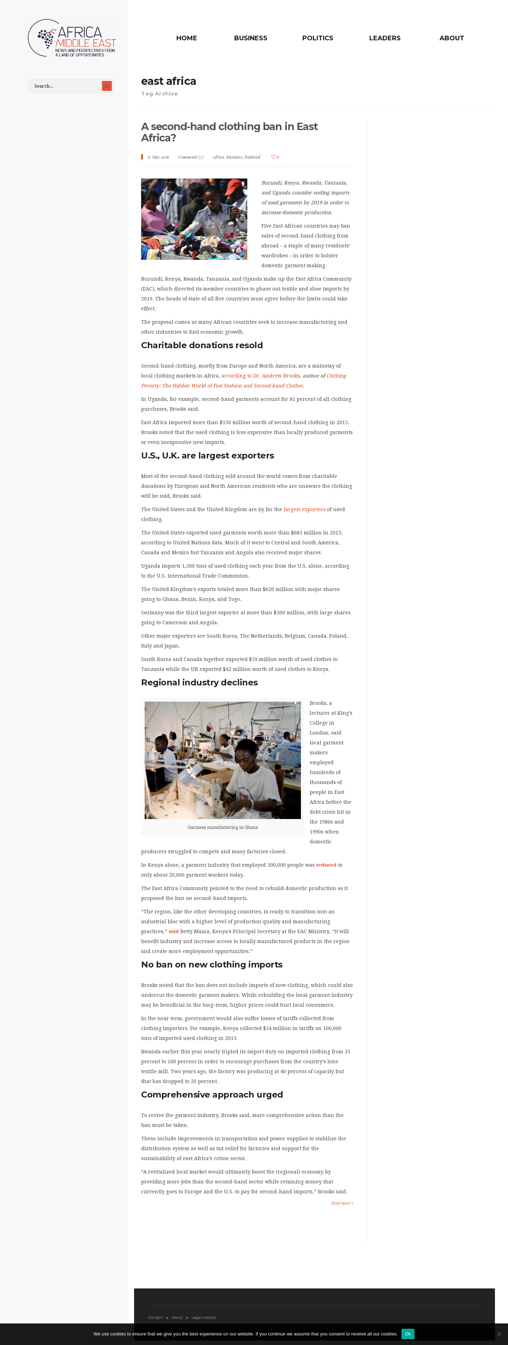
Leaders (388, 38)
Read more (342, 1206)
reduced (326, 868)
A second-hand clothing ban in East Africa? (233, 135)
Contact (155, 1320)
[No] (499, 1334)
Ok (408, 1334)
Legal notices (204, 1320)
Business (262, 38)
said (174, 934)
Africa (218, 160)
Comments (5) (191, 160)
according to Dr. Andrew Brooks (261, 378)
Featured (252, 160)
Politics (325, 38)
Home (202, 38)
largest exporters (305, 512)
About (452, 38)
